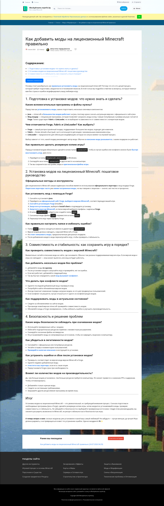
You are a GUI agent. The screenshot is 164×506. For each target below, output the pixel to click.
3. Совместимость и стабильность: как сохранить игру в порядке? (54, 74)
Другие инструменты (31, 464)
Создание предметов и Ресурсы (35, 477)
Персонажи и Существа (32, 472)
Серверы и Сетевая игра (73, 472)
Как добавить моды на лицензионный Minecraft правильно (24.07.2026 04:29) (71, 444)
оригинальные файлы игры (76, 164)
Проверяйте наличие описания (41, 350)
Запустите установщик (40, 206)
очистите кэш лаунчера (38, 365)
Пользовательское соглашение (92, 500)
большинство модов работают (56, 114)
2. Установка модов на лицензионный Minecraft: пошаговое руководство (57, 71)
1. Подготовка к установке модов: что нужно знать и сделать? (53, 68)
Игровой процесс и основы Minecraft (37, 468)
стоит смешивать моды (40, 234)
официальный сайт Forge (53, 201)
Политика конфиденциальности (72, 500)
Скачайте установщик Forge (42, 204)
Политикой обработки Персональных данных (69, 17)
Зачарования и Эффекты (73, 464)
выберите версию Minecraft (77, 201)
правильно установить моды (65, 86)
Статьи (35, 2)
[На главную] (25, 8)
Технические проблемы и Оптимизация (120, 477)
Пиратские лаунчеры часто (38, 188)
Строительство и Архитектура (75, 477)
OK (139, 17)
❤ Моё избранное (123, 2)
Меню (136, 8)
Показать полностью (34, 81)
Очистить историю (116, 438)
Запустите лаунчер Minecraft (42, 209)
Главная (26, 2)
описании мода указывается (99, 139)
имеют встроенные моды (65, 188)
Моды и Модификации (113, 468)
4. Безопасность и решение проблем (43, 76)
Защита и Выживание (113, 464)
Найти (123, 8)
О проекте (136, 2)
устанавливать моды (47, 109)
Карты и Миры (69, 468)
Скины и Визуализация (113, 472)
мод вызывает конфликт (67, 276)
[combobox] (90, 8)
